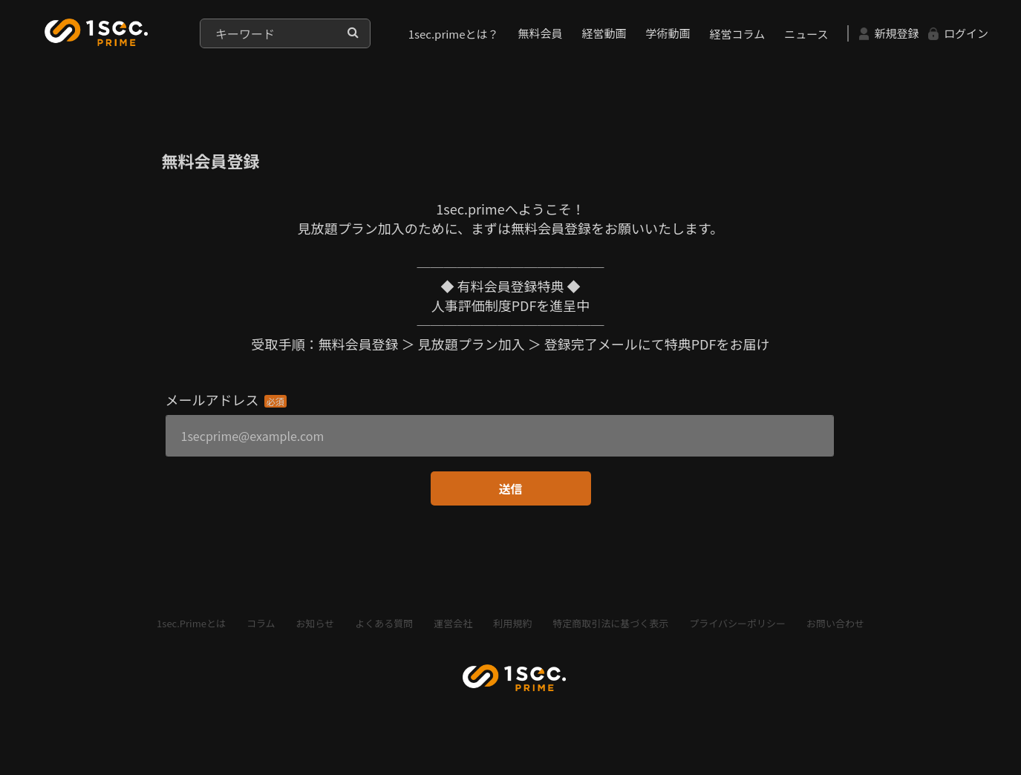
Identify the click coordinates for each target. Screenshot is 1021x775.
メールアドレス (212, 399)
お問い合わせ (835, 623)
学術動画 (668, 33)
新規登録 (888, 33)
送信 (510, 488)
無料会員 (540, 33)
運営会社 (453, 623)
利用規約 (512, 623)
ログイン (957, 33)
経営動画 (604, 33)
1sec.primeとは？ (453, 34)
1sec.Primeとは (191, 623)
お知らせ (315, 623)
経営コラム (738, 34)
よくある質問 (384, 623)
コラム (261, 623)
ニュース (806, 34)
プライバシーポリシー (737, 623)
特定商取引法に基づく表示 (610, 623)
